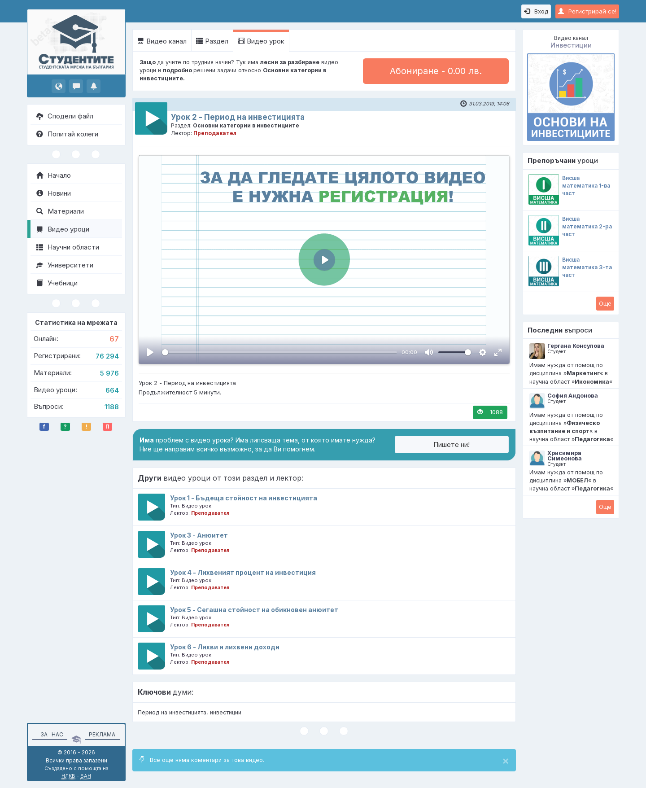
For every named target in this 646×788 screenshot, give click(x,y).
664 (112, 390)
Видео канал (162, 41)
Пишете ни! (451, 444)
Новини (53, 193)
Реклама (102, 734)
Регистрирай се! (587, 11)
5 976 (109, 373)
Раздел (212, 41)
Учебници (57, 283)
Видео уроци (62, 229)
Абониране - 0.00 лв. (436, 71)
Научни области (67, 247)
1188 (112, 407)
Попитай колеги (67, 134)
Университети (64, 265)
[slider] (279, 352)
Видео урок (261, 41)
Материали (60, 211)
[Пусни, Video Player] (150, 352)
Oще (605, 303)
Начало (53, 175)
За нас (50, 734)
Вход (536, 11)
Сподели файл (64, 116)
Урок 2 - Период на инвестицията (238, 117)
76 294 (107, 356)
